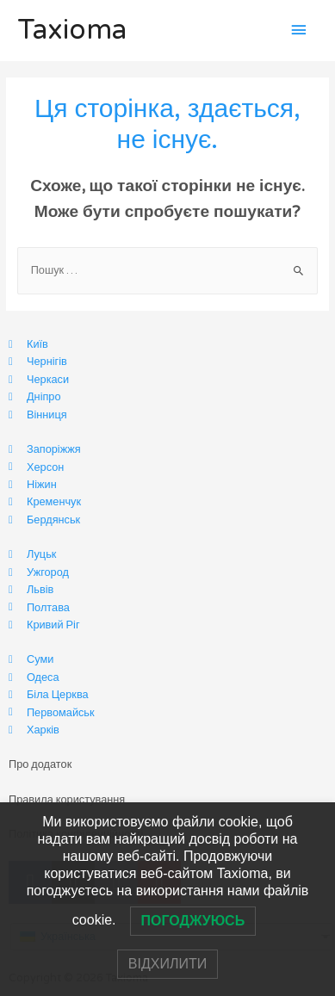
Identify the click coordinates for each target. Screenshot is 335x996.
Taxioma (72, 30)
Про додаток (40, 764)
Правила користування (67, 800)
